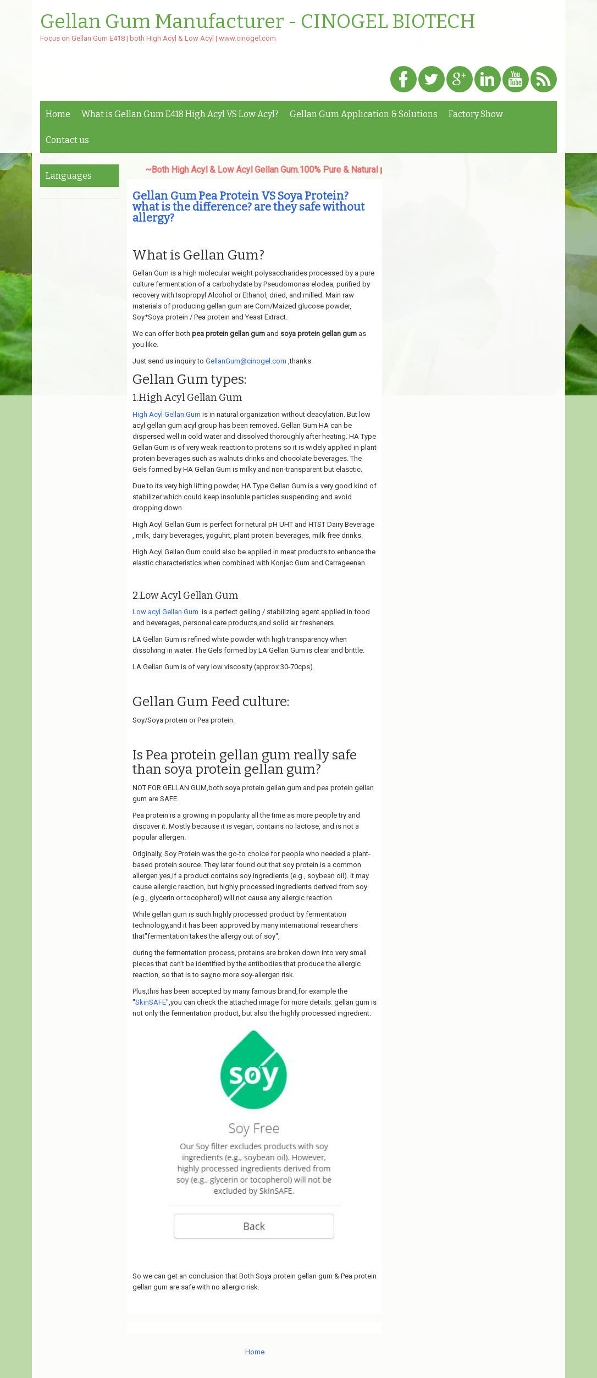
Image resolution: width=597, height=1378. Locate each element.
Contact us (67, 140)
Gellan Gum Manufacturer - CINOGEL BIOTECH (258, 22)
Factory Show (476, 114)
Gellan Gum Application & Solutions (364, 114)
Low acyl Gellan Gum (165, 612)
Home (58, 114)
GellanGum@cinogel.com (246, 361)
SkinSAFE (150, 1002)
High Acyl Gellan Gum (166, 414)
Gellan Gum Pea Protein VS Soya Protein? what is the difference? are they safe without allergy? (248, 206)
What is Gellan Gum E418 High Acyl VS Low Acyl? (180, 114)
